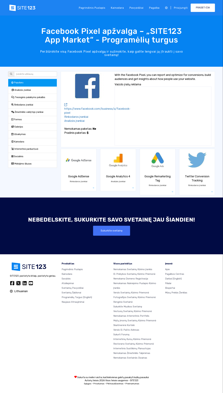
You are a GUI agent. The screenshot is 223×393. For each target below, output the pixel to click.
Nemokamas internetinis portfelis (131, 315)
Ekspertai (170, 288)
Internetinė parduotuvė (24, 149)
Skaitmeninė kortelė (124, 325)
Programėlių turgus (77, 297)
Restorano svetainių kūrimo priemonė (133, 343)
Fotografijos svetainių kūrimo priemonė (134, 297)
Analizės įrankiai (21, 90)
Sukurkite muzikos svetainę (127, 306)
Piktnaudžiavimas (114, 383)
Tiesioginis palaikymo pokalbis (28, 97)
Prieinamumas (132, 383)
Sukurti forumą (121, 334)
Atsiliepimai (68, 283)
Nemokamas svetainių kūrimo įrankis (132, 269)
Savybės (66, 278)
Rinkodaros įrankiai (22, 104)
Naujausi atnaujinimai (73, 302)
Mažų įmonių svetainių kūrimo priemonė (134, 320)
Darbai (173, 278)
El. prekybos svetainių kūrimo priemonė (134, 274)
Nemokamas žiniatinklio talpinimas (131, 353)
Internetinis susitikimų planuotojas (132, 348)
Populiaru (17, 82)
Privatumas (98, 383)
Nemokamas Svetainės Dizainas (130, 357)
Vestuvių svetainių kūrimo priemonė (132, 311)
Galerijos (17, 127)
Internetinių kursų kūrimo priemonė (132, 339)
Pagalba (154, 7)
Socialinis (17, 156)
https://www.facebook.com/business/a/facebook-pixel (97, 109)
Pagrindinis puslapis (92, 7)
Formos (16, 119)
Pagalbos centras (174, 274)
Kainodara (117, 7)
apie (167, 269)
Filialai (168, 283)
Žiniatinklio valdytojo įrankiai (27, 112)
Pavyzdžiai (136, 7)
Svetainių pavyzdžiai (72, 288)
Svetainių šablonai (71, 292)
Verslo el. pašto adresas (126, 329)
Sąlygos (87, 383)
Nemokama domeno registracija (130, 278)
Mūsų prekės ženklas (176, 292)
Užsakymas (18, 134)
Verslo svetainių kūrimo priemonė (131, 292)
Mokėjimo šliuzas (21, 163)
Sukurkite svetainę (112, 230)
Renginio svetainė (123, 302)
